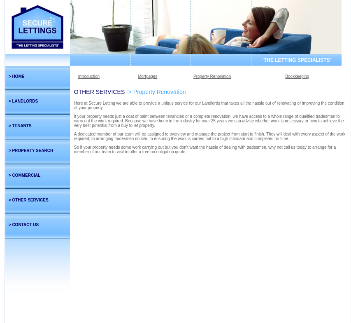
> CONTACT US (24, 224)
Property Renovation (212, 76)
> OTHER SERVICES (29, 200)
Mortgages (147, 76)
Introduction (89, 76)
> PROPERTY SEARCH (31, 150)
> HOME (17, 76)
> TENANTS (20, 126)
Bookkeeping (297, 76)
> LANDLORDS (23, 101)
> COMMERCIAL (25, 175)
